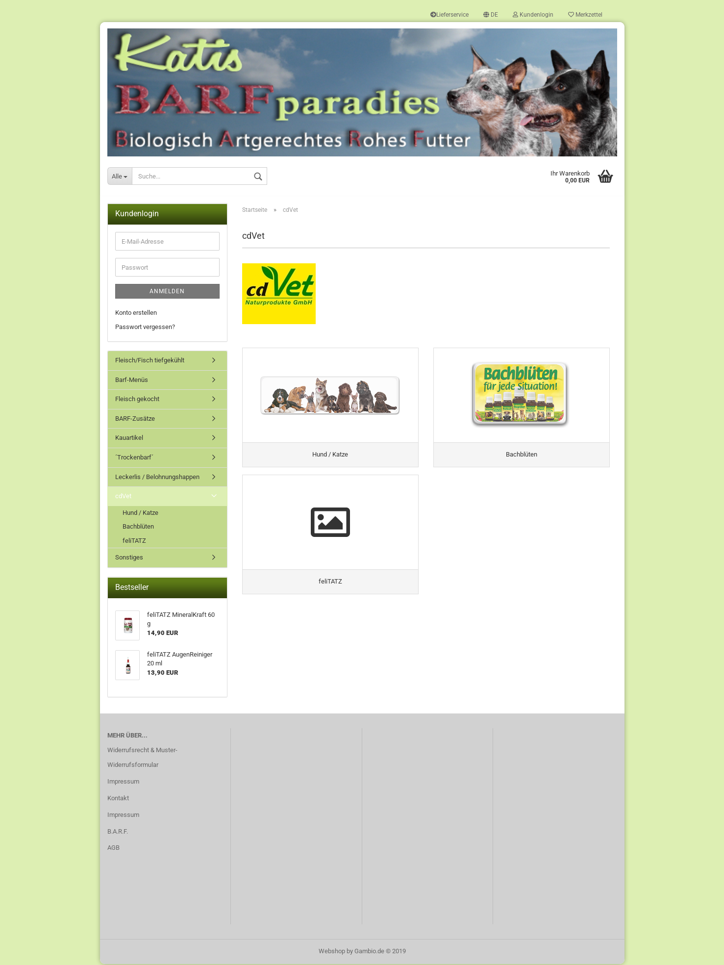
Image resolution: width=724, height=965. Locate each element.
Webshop (332, 952)
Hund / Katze (140, 513)
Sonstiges (129, 558)
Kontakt (118, 799)
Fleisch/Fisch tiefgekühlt (149, 361)
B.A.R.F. (117, 832)
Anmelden (167, 292)
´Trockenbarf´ (134, 458)
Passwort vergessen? (145, 327)
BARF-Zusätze (135, 419)
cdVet (123, 497)
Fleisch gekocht (137, 400)
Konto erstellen (136, 313)
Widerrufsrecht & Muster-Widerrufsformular (142, 758)
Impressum (123, 782)
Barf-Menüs (131, 380)
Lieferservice (449, 14)
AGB (113, 848)
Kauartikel (129, 438)
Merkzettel (585, 14)
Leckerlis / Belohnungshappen (157, 477)
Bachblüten (138, 527)
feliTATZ (134, 541)
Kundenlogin (533, 14)
